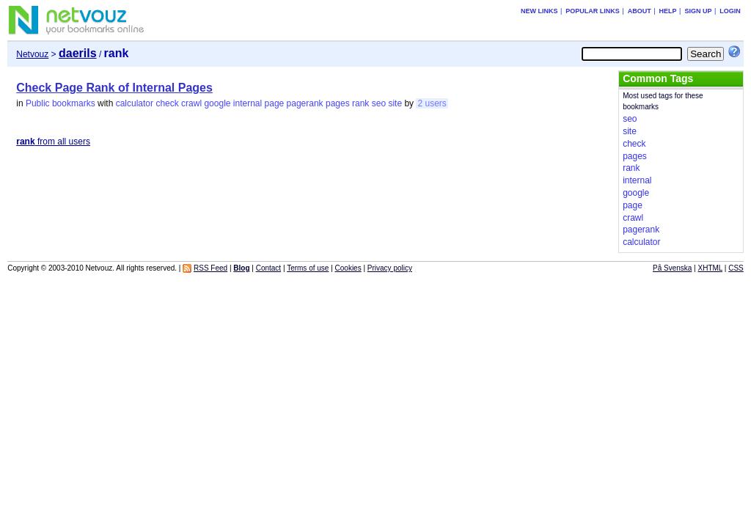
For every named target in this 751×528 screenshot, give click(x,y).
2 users (431, 103)
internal (247, 103)
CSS (736, 268)
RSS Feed (210, 268)
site (395, 103)
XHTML (710, 268)
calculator (134, 103)
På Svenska (672, 268)
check (166, 103)
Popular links (592, 11)
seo (379, 103)
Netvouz (32, 54)
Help (668, 11)
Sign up (697, 11)
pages (338, 103)
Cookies (348, 268)
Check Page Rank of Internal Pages (114, 87)
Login (730, 11)
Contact (268, 268)
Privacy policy (389, 268)
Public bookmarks (60, 103)
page (275, 103)
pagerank (305, 103)
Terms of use (308, 268)
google (217, 103)
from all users (53, 141)
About (639, 11)
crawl (191, 103)
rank (360, 103)
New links (539, 11)
